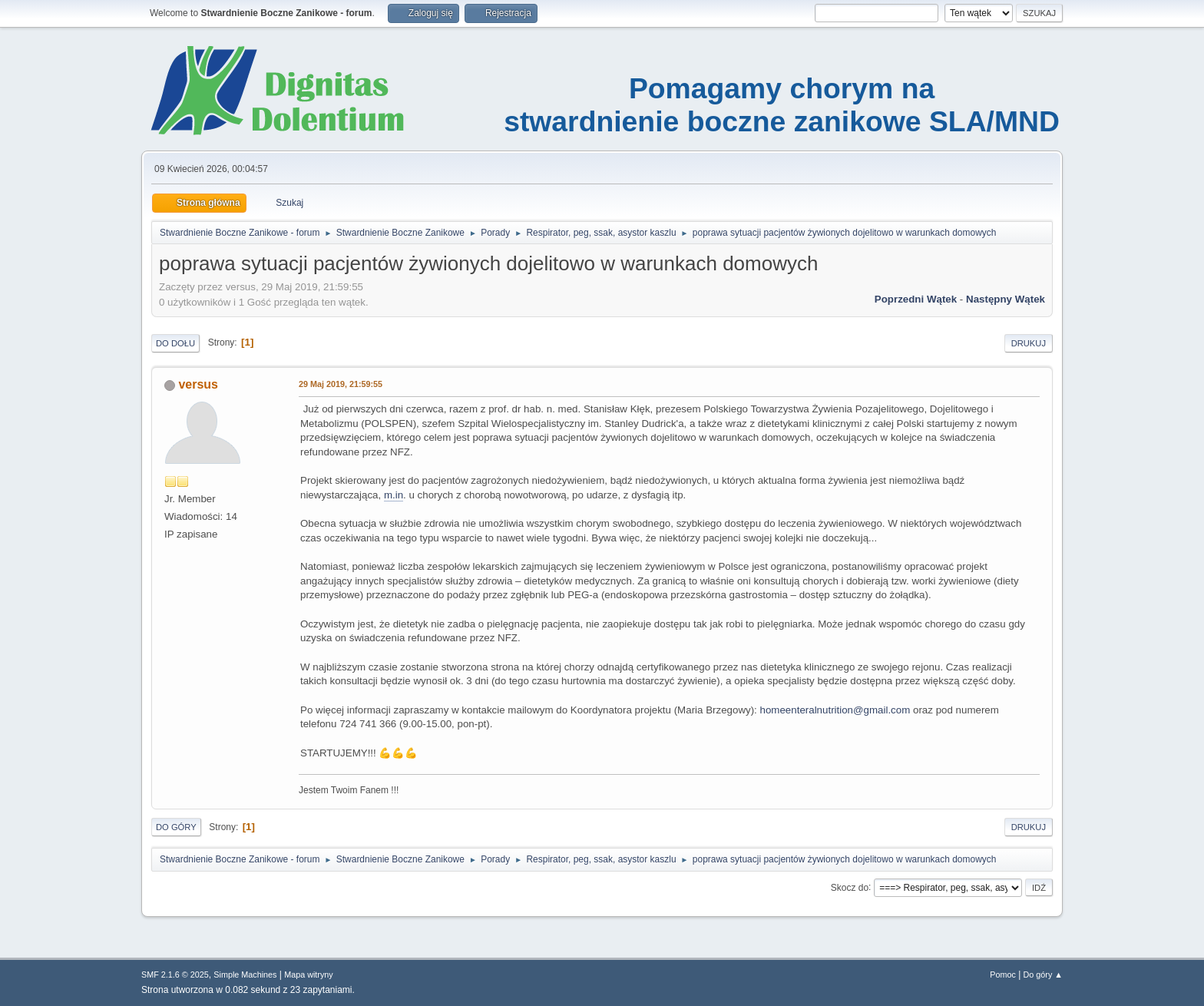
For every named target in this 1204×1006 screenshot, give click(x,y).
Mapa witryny (308, 974)
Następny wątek (1005, 299)
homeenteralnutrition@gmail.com (835, 710)
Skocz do (849, 887)
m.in (393, 495)
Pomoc (1003, 974)
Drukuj (1028, 343)
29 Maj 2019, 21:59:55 (340, 384)
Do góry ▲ (1043, 974)
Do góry (176, 827)
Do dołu (175, 343)
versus (198, 384)
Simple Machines (244, 974)
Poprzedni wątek (916, 299)
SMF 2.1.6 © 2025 (175, 974)
